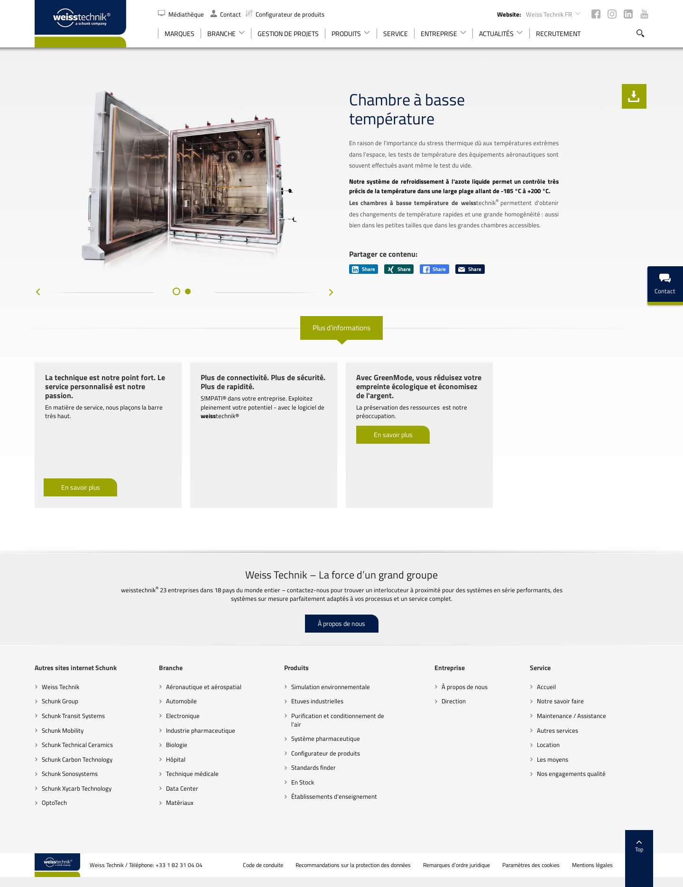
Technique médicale (192, 773)
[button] (176, 291)
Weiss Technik (60, 686)
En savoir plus (80, 487)
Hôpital (175, 759)
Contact (225, 14)
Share (363, 269)
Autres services (557, 730)
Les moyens (552, 759)
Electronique (183, 715)
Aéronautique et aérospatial (203, 686)
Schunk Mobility (62, 730)
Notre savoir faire (560, 701)
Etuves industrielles (317, 701)
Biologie (176, 744)
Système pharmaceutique (325, 738)
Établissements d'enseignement (334, 796)
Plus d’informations (341, 327)
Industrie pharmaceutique (200, 730)
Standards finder (313, 767)
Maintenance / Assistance (571, 715)
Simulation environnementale (330, 686)
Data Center (182, 788)
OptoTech (54, 802)
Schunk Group (60, 701)
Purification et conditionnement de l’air (337, 720)
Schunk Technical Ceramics (77, 744)
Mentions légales (592, 865)
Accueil (546, 686)
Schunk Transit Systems (73, 715)
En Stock (302, 782)
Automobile (181, 701)
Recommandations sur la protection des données (353, 865)
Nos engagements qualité (571, 773)
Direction (454, 701)
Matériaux (180, 802)
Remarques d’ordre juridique (456, 865)
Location (548, 744)
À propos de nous (341, 623)
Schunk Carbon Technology (77, 759)
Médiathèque (181, 14)
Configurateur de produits (285, 14)
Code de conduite (263, 865)
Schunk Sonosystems (70, 773)
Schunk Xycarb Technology (76, 788)
